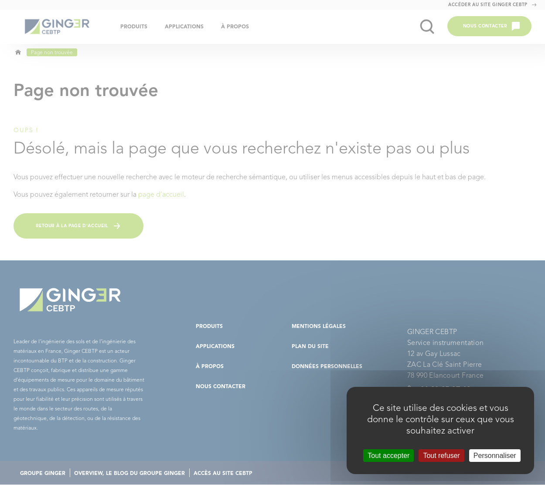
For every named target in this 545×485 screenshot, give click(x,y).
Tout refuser (441, 455)
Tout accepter (388, 455)
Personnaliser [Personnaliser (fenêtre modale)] (494, 455)
